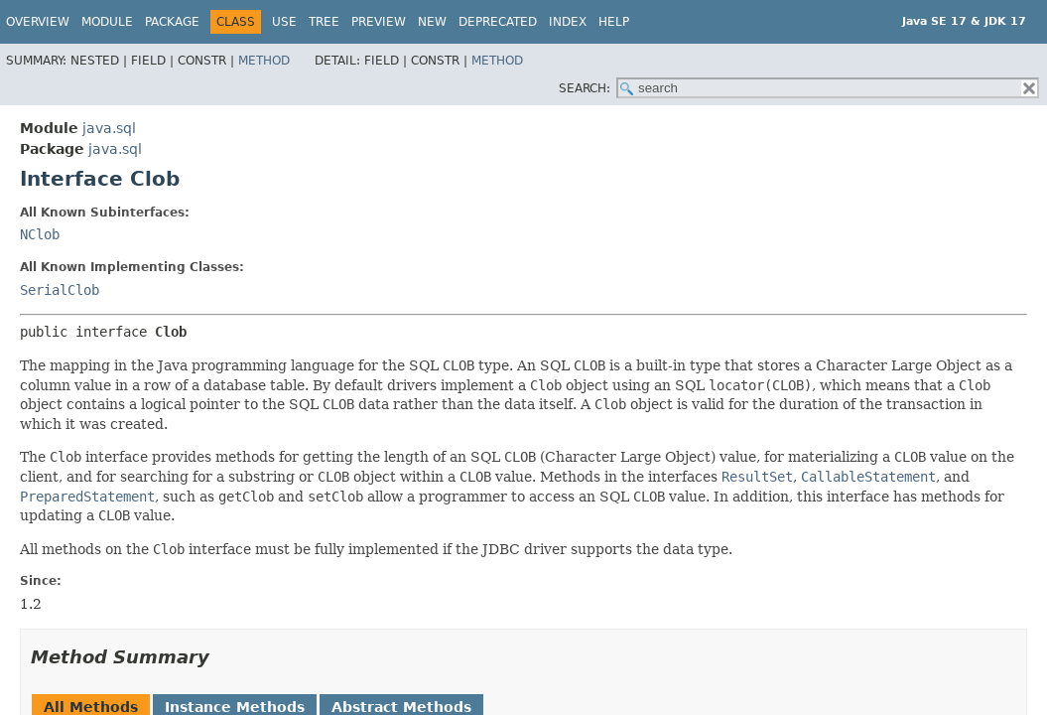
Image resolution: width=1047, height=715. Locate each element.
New (432, 22)
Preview (378, 22)
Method (264, 61)
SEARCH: (584, 88)
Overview (37, 22)
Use (284, 22)
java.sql (109, 128)
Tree (324, 22)
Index (568, 22)
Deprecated (497, 22)
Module (107, 22)
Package (172, 22)
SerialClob (59, 290)
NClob (40, 234)
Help (613, 22)
